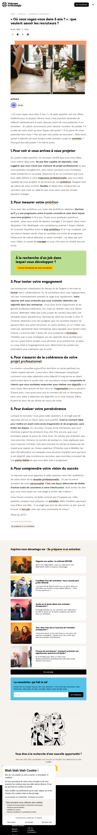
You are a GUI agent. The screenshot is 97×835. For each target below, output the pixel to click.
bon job (26, 509)
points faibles (22, 460)
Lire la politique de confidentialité (16, 797)
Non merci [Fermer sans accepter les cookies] (11, 822)
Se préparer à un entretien (38, 14)
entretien (77, 138)
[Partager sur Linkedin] (28, 34)
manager (41, 241)
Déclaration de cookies (35, 797)
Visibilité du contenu (14, 810)
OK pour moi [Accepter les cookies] (47, 822)
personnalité (37, 483)
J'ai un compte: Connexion (31, 830)
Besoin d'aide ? (15, 830)
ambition (51, 202)
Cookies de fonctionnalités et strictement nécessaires (25, 805)
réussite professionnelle (46, 479)
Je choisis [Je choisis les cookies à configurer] (29, 822)
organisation (61, 388)
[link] (20, 105)
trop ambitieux (52, 229)
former (14, 292)
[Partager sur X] (23, 34)
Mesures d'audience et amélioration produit (21, 812)
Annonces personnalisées (15, 807)
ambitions (65, 182)
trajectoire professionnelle (52, 178)
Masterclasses (17, 826)
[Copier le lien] (13, 34)
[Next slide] (94, 795)
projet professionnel (26, 361)
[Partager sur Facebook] (18, 34)
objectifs (76, 384)
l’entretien (71, 333)
